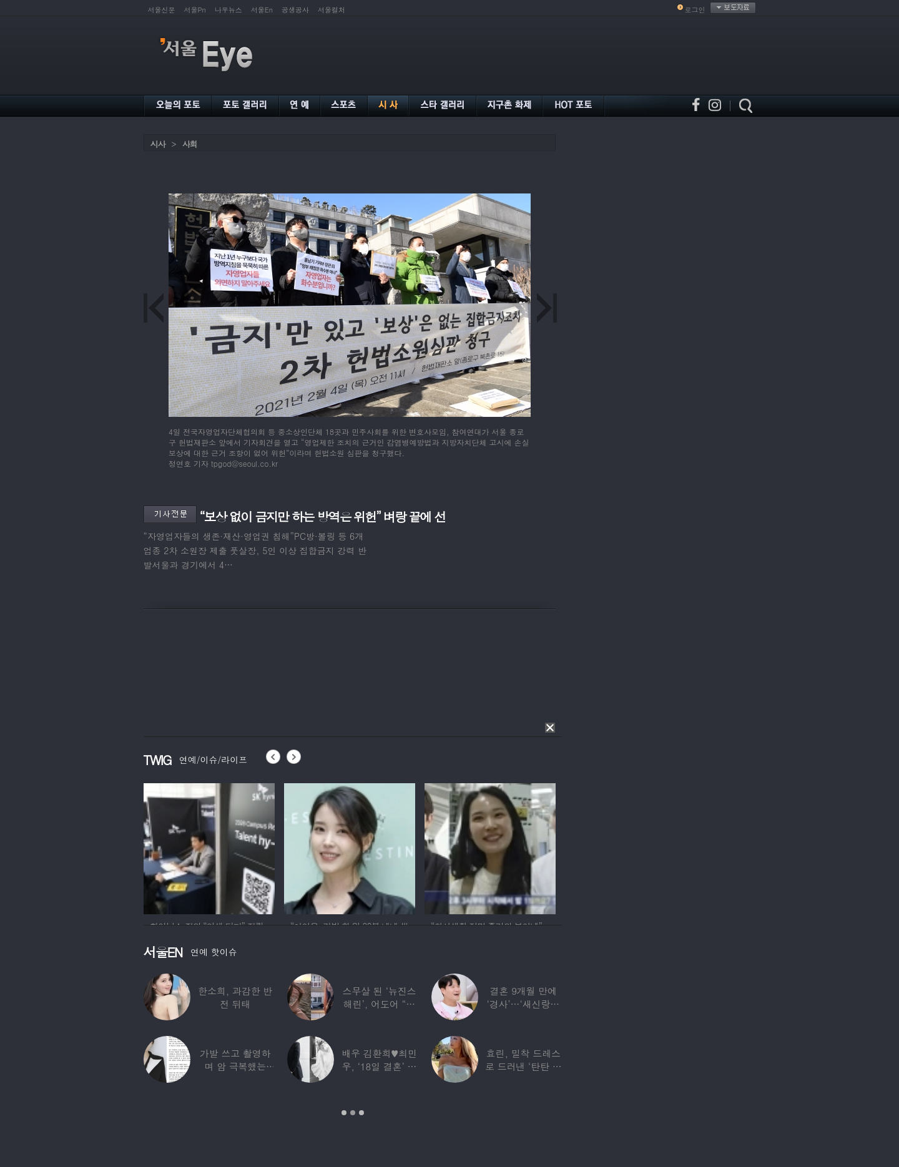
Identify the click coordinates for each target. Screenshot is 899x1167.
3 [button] (361, 1112)
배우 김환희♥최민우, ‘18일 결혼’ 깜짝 (379, 1066)
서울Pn (195, 9)
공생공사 (295, 9)
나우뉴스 (228, 9)
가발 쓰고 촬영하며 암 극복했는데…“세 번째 (234, 1066)
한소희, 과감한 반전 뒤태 (235, 997)
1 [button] (343, 1112)
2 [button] (352, 1112)
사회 (189, 144)
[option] (209, 847)
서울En (262, 9)
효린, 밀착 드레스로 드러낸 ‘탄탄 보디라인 (522, 1066)
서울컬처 (331, 9)
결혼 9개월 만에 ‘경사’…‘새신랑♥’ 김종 (523, 1003)
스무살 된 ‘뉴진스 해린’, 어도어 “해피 (379, 1003)
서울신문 (161, 9)
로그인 (695, 9)
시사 (157, 144)
